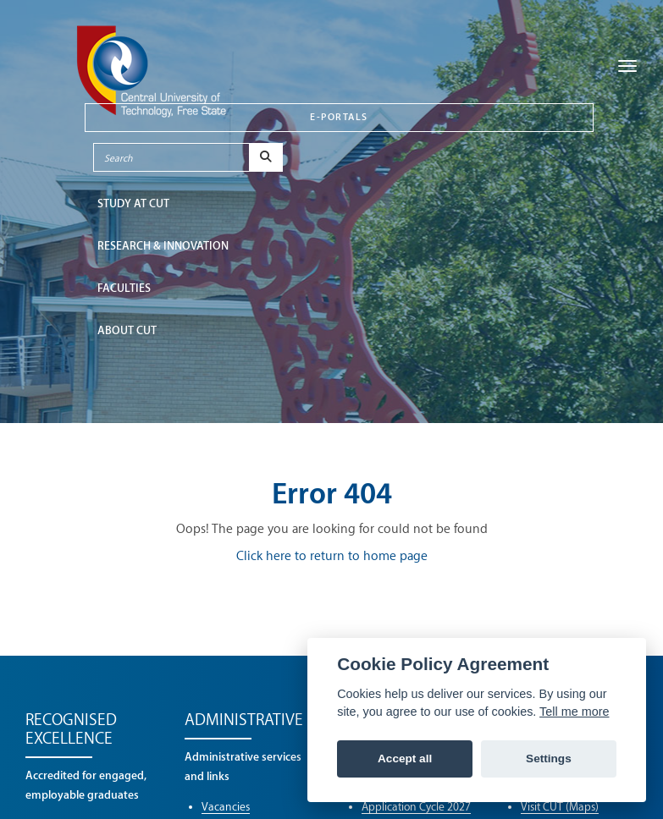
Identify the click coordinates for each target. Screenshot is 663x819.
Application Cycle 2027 (416, 806)
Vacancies (226, 806)
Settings (549, 758)
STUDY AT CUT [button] (133, 203)
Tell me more (574, 711)
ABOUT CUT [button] (127, 330)
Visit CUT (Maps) (560, 806)
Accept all (405, 758)
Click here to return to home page (332, 556)
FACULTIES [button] (124, 288)
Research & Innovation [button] (163, 245)
